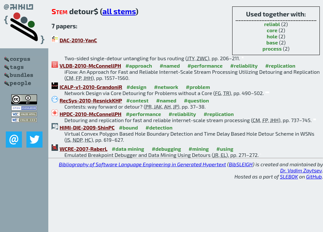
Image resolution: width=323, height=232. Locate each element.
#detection (159, 127)
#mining (198, 149)
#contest (137, 100)
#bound (128, 127)
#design (137, 87)
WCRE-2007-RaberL (84, 149)
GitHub (314, 176)
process (272, 48)
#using (224, 149)
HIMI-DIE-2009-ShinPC (87, 127)
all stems (119, 11)
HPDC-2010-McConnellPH (90, 114)
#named (170, 66)
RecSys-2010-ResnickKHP (91, 100)
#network (166, 87)
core (272, 30)
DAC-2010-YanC (78, 40)
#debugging (166, 149)
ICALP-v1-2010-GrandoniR (91, 87)
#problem (198, 87)
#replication (280, 66)
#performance (205, 66)
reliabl (272, 24)
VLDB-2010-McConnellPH (90, 66)
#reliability (244, 66)
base (272, 42)
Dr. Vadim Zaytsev (301, 170)
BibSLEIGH (240, 164)
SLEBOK (289, 176)
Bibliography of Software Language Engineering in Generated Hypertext (142, 164)
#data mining (128, 149)
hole (272, 36)
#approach (138, 66)
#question (196, 100)
